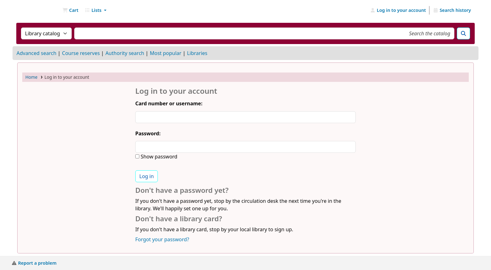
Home (31, 77)
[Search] (463, 33)
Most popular (165, 53)
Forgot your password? (162, 239)
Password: (148, 133)
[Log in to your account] (398, 10)
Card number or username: (168, 103)
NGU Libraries (33, 10)
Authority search (125, 53)
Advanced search (36, 53)
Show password (158, 156)
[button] (70, 10)
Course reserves (81, 53)
